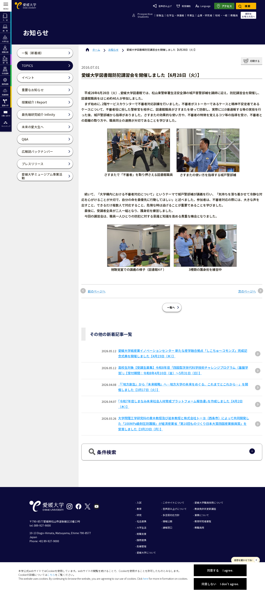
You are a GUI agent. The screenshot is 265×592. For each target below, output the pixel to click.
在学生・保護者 (175, 15)
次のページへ (247, 291)
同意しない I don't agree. (220, 584)
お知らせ (113, 49)
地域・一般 (221, 15)
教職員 (234, 15)
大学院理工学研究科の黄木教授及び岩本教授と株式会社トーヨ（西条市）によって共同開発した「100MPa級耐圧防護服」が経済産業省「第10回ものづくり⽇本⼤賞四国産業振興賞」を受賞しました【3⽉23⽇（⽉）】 (183, 423)
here (145, 578)
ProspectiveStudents (145, 15)
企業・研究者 (204, 15)
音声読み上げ (162, 6)
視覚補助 (183, 6)
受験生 (160, 15)
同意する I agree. (220, 570)
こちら (51, 575)
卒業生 (191, 15)
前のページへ (96, 291)
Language (202, 6)
